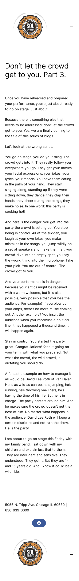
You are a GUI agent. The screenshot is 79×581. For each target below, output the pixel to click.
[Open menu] (71, 27)
